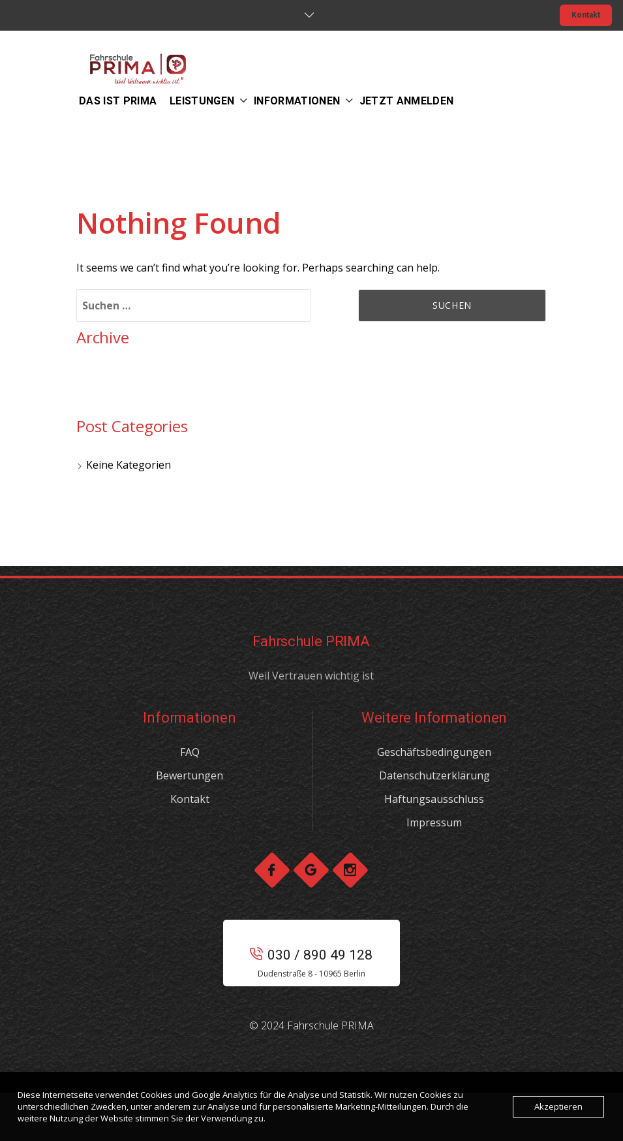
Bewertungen (189, 775)
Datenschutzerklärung (434, 775)
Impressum (434, 822)
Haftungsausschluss (434, 799)
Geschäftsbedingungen (434, 752)
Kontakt (585, 15)
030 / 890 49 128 (311, 955)
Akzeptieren (558, 1106)
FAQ (190, 752)
